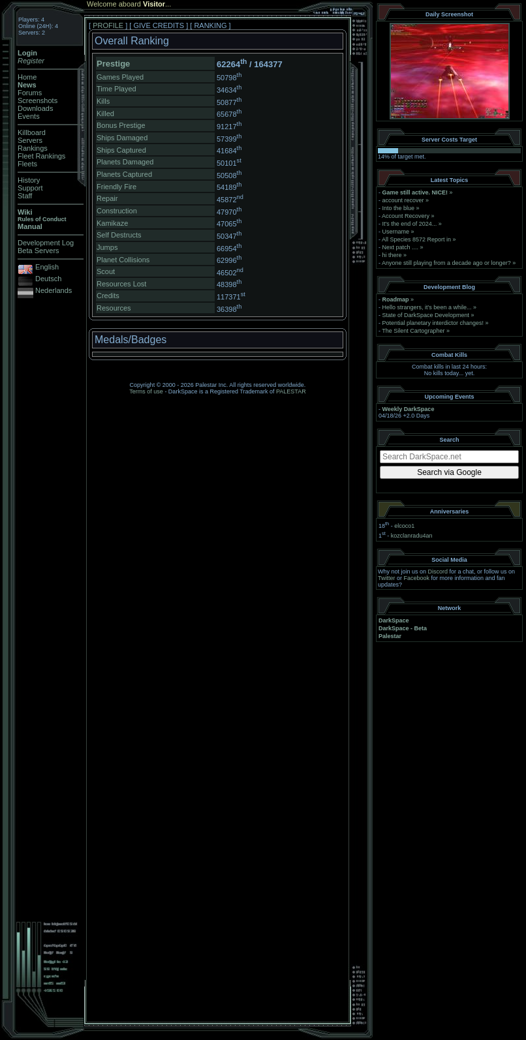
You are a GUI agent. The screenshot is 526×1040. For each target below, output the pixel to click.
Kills (103, 101)
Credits (108, 295)
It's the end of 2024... (409, 224)
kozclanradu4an (412, 535)
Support (30, 188)
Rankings (33, 148)
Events (29, 116)
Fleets (27, 164)
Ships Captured (121, 150)
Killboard (32, 132)
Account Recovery (405, 216)
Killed (105, 113)
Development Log (46, 243)
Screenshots (37, 100)
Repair (107, 198)
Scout (106, 271)
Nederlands (53, 290)
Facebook (417, 578)
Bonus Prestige (121, 125)
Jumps (107, 247)
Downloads (35, 108)
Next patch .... (400, 247)
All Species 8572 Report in (416, 239)
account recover (403, 200)
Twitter (386, 578)
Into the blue (398, 208)
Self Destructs (119, 235)
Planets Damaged (125, 162)
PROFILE (108, 25)
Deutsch (48, 279)
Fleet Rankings (41, 156)
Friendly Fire (116, 187)
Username (396, 231)
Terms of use (146, 391)
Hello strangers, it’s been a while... (427, 307)
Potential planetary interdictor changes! (433, 323)
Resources (114, 308)
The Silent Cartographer (413, 331)
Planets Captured (124, 174)
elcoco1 (404, 526)
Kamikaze (112, 223)
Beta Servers (38, 250)
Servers (30, 140)
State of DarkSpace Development (426, 315)
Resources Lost (121, 284)
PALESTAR (291, 391)
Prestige (113, 64)
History (29, 180)
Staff (25, 196)
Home (27, 77)
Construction (117, 211)
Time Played (116, 89)
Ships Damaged (122, 138)
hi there (392, 255)
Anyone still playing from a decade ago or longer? (446, 263)
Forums (30, 93)
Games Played (120, 77)
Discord (438, 571)
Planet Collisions (123, 260)
